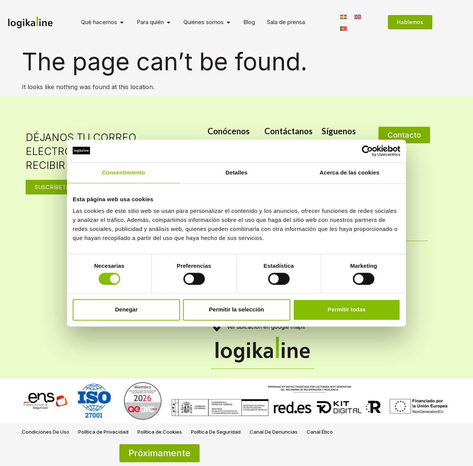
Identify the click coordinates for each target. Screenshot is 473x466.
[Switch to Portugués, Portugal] (343, 28)
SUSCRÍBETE (52, 187)
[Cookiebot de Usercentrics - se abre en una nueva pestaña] (367, 150)
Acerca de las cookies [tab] (350, 172)
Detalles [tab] (236, 172)
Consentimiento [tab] (123, 172)
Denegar (126, 310)
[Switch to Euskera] (343, 16)
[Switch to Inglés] (358, 16)
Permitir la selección (236, 310)
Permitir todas (347, 310)
